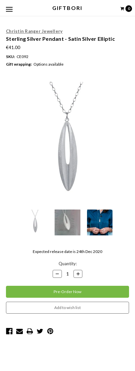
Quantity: (68, 263)
